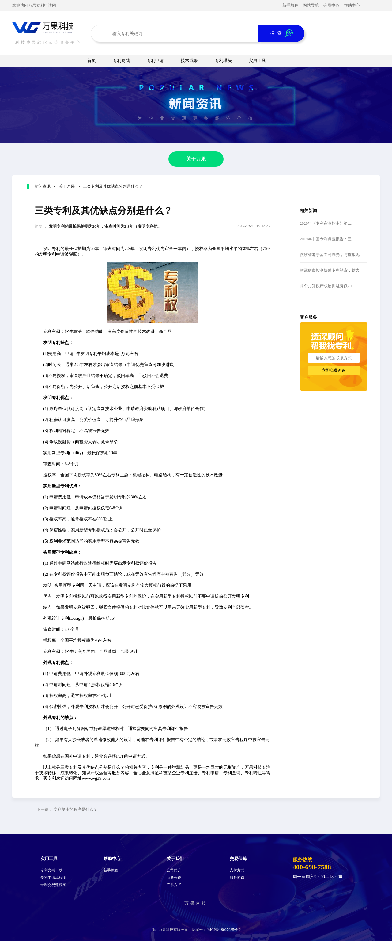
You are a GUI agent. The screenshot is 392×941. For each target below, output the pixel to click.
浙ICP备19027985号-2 (223, 930)
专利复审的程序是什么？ (75, 809)
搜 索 (281, 33)
